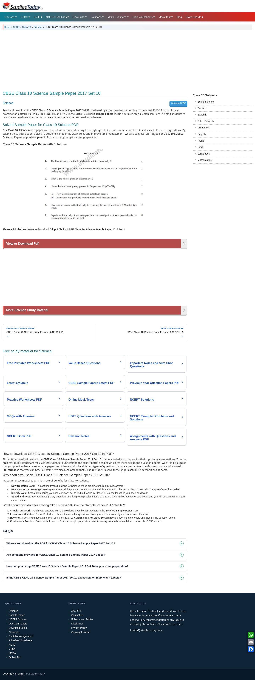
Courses (10, 16)
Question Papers (18, 623)
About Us (76, 611)
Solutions (95, 16)
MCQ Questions (116, 16)
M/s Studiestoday (35, 673)
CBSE (24, 16)
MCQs (12, 653)
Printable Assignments (21, 636)
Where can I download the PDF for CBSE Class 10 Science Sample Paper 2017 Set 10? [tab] (60, 543)
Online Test (15, 657)
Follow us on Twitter (82, 619)
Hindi (200, 147)
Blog (179, 16)
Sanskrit (202, 114)
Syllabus (13, 611)
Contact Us (77, 615)
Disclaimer (77, 623)
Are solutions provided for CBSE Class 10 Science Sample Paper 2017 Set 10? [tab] (55, 554)
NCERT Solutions (56, 16)
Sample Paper (17, 615)
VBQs (12, 649)
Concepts (14, 632)
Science (38, 27)
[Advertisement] (109, 59)
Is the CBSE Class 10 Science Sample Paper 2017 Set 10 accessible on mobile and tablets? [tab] (63, 577)
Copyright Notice (80, 632)
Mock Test (165, 16)
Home (7, 27)
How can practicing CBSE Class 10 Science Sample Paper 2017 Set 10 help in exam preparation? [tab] (67, 566)
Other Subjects (206, 121)
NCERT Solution (18, 619)
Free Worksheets (142, 16)
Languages (204, 153)
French (201, 140)
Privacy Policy (79, 627)
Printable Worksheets (20, 640)
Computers (204, 127)
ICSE (37, 16)
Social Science (206, 101)
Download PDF (178, 103)
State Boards (193, 16)
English (202, 134)
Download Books (18, 627)
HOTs (12, 644)
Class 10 (26, 27)
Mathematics (205, 160)
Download (79, 16)
